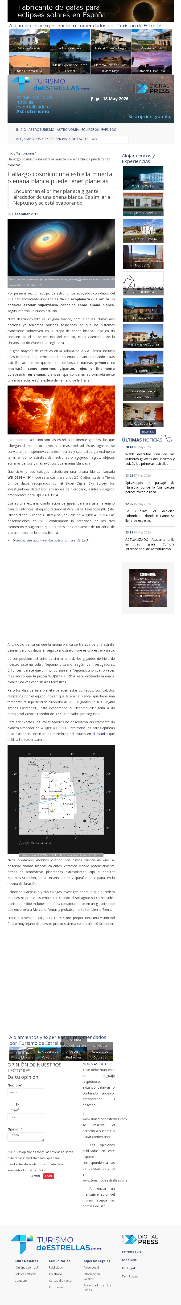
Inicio (21, 129)
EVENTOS (108, 129)
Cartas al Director (61, 1281)
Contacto (21, 1281)
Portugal (129, 1268)
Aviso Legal (91, 1267)
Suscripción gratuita (149, 116)
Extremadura (133, 1252)
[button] (16, 249)
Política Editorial (25, 1274)
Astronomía (26, 153)
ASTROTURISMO (41, 129)
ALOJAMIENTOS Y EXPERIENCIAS (41, 138)
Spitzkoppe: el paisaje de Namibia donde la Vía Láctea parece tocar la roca (150, 487)
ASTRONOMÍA (68, 129)
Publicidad (56, 1267)
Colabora (55, 1274)
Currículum (56, 1287)
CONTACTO (78, 138)
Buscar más (148, 431)
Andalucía (130, 1260)
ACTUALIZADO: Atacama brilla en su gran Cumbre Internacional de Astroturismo (150, 544)
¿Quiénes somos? (26, 1267)
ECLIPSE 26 (90, 129)
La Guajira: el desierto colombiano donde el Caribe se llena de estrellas (150, 516)
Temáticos (131, 1276)
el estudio (100, 734)
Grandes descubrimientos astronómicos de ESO (50, 540)
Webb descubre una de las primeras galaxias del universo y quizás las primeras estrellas (150, 459)
